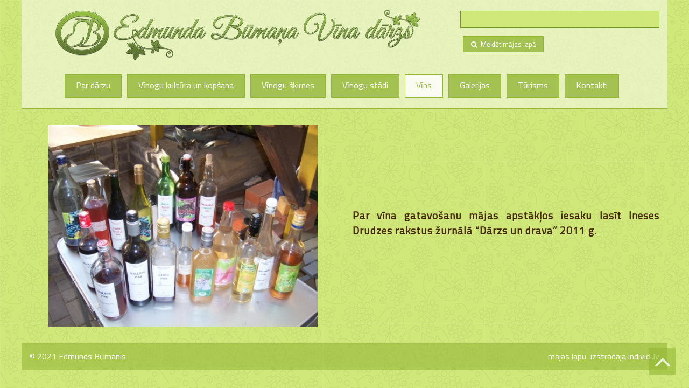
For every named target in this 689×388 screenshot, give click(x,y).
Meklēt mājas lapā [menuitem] (503, 44)
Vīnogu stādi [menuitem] (365, 85)
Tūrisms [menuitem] (533, 85)
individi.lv (643, 356)
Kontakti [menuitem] (592, 85)
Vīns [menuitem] (424, 85)
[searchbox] (559, 19)
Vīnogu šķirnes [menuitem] (288, 85)
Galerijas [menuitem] (475, 85)
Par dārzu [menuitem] (93, 85)
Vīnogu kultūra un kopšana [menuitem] (186, 85)
